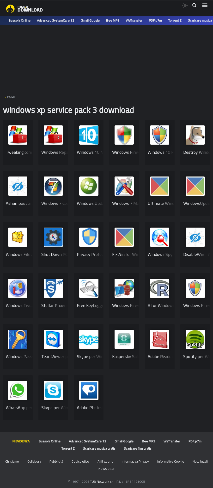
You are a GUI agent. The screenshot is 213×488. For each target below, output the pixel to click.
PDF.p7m (155, 20)
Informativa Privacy (135, 461)
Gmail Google (90, 20)
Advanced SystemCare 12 (55, 20)
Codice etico (80, 461)
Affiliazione (105, 461)
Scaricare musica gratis (99, 448)
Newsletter (106, 468)
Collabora (34, 461)
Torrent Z (175, 20)
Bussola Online (19, 20)
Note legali (200, 461)
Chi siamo (12, 461)
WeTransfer (134, 20)
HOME (11, 97)
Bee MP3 (112, 20)
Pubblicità (56, 461)
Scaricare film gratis (138, 448)
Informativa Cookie (170, 461)
